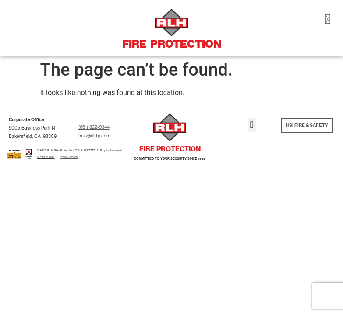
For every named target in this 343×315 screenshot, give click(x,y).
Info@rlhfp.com (94, 136)
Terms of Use (45, 157)
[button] (252, 125)
